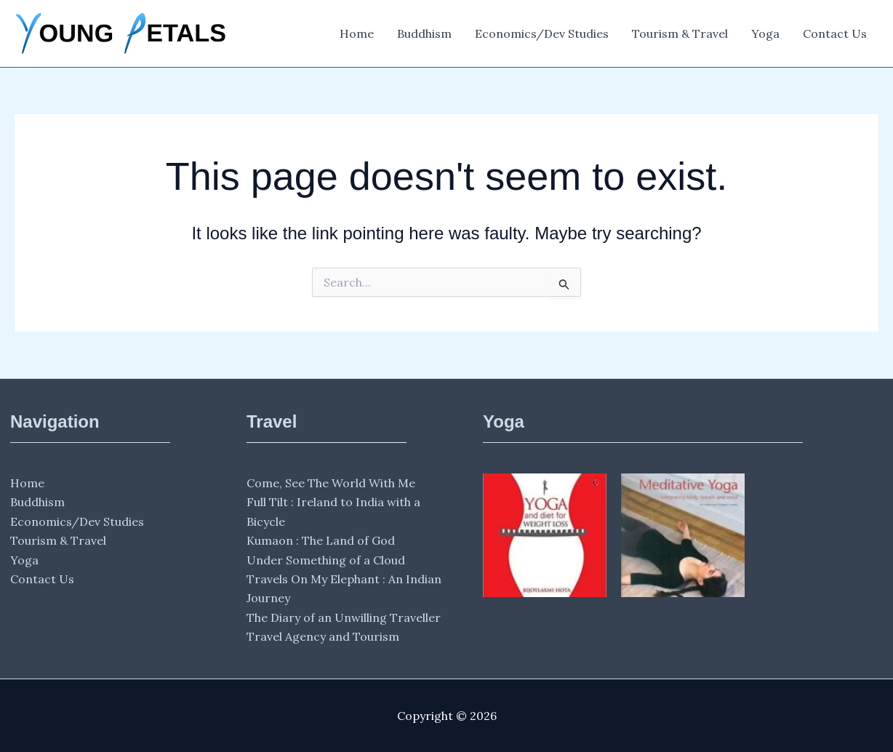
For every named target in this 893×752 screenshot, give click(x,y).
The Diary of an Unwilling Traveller (344, 617)
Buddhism (424, 33)
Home (357, 33)
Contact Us (835, 33)
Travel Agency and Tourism (323, 636)
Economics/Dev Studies (542, 33)
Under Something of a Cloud (326, 560)
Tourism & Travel (680, 33)
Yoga (765, 33)
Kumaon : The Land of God (321, 540)
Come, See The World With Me (331, 483)
